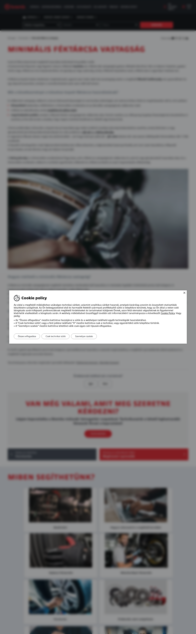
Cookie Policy (168, 313)
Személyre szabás (87, 336)
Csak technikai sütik (58, 336)
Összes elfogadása (28, 336)
